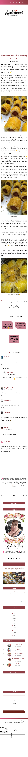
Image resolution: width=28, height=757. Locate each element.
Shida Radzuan (8, 357)
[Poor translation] (5, 732)
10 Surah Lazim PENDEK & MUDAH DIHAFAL (14, 596)
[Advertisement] (14, 35)
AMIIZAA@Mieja (18, 653)
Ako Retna (7, 412)
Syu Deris (10, 372)
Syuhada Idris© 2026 (14, 721)
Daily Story (18, 301)
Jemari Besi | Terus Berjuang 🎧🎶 (14, 602)
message (14, 706)
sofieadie (7, 441)
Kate (22, 722)
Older (25, 495)
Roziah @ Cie (18, 644)
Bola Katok (7, 400)
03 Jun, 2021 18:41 (11, 374)
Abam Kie (7, 428)
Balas (2, 364)
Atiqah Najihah (8, 388)
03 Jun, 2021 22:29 (8, 414)
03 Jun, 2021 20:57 (8, 402)
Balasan (6, 368)
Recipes (24, 301)
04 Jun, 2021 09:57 (8, 429)
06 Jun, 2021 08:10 (8, 443)
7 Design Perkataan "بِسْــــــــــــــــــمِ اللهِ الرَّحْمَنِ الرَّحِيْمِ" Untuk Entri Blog (14, 592)
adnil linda (18, 664)
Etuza (18, 649)
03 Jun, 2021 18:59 (8, 389)
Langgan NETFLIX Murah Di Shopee (14, 599)
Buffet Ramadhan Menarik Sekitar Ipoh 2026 (14, 569)
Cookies (12, 301)
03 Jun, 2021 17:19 (8, 358)
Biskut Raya (6, 301)
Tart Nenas (14, 303)
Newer (3, 495)
